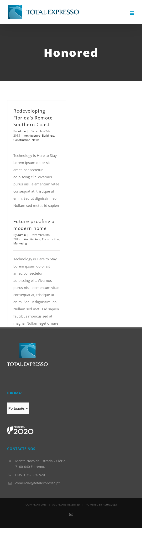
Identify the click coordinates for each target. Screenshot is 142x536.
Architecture (32, 136)
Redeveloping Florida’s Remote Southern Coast (33, 118)
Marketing (20, 243)
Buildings (48, 136)
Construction (21, 140)
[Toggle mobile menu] (132, 13)
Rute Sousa (110, 504)
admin (21, 131)
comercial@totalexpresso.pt (37, 483)
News (35, 140)
